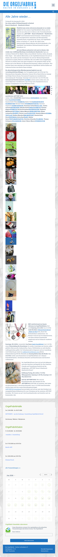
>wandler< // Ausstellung (12, 434)
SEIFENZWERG (15, 107)
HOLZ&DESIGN (16, 121)
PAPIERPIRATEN (34, 109)
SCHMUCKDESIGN (17, 105)
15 (49, 498)
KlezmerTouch (9, 460)
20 (35, 505)
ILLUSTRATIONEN (15, 100)
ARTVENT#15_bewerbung (13, 389)
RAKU (26, 117)
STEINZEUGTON (40, 121)
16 (8, 505)
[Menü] (53, 5)
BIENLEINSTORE (35, 111)
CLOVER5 (27, 80)
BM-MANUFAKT (29, 115)
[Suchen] (53, 11)
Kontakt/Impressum (47, 549)
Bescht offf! (8, 447)
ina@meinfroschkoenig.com (30, 352)
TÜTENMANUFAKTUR (32, 103)
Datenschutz (44, 551)
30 (42, 485)
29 (35, 485)
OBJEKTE (15, 113)
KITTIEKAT (16, 111)
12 (29, 498)
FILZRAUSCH (31, 113)
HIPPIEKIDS (13, 117)
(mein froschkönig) (38, 344)
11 (22, 498)
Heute (45, 474)
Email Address (16, 531)
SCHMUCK (21, 102)
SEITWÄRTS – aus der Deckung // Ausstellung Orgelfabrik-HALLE (24, 414)
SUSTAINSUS (35, 98)
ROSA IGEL (39, 105)
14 (42, 498)
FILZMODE (39, 119)
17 (15, 505)
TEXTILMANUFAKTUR (16, 119)
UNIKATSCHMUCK (35, 107)
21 (42, 505)
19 (29, 505)
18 (22, 505)
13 (35, 498)
